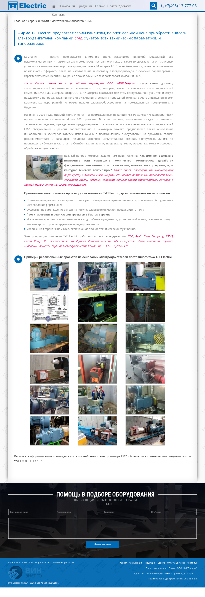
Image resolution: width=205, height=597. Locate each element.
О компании (67, 6)
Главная (19, 21)
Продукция (85, 6)
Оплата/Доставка (119, 6)
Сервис (100, 6)
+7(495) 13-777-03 (181, 5)
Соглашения (190, 578)
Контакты (58, 14)
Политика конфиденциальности (165, 578)
